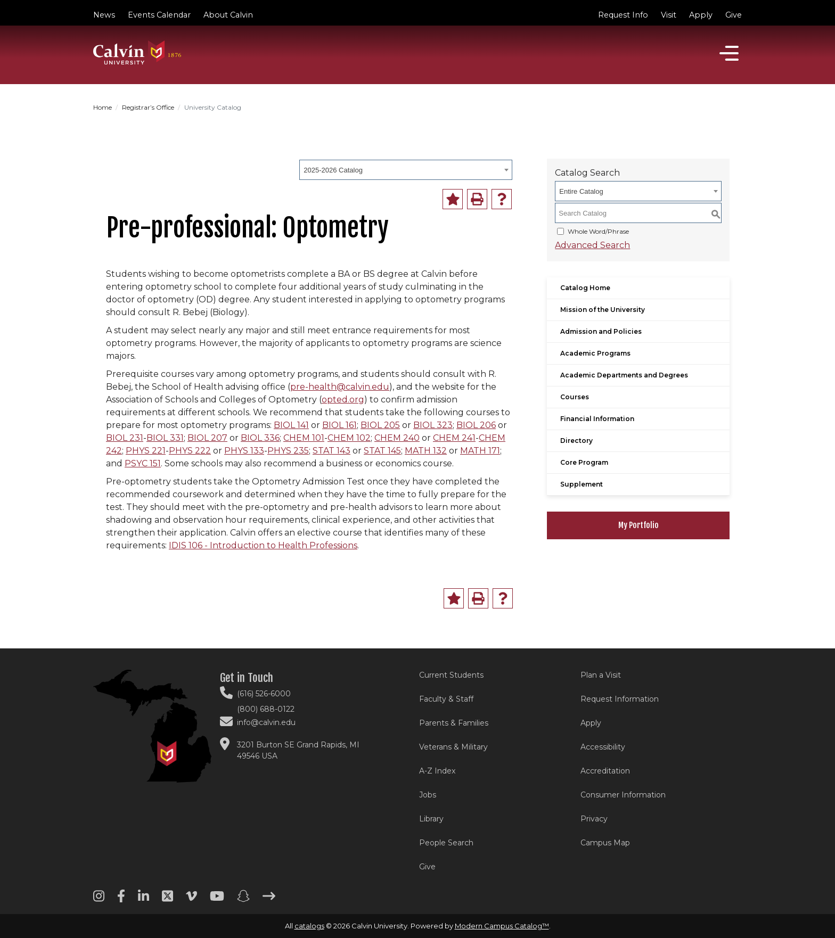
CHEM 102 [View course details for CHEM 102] (349, 438)
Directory (576, 441)
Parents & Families (453, 723)
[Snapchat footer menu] (243, 899)
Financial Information (597, 419)
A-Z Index (437, 771)
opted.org (343, 399)
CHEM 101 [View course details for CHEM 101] (303, 438)
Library (431, 819)
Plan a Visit (600, 675)
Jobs (427, 795)
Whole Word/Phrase (598, 231)
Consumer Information (623, 795)
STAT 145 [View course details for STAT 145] (382, 451)
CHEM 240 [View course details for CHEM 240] (397, 438)
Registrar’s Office (148, 107)
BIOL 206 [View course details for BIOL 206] (476, 425)
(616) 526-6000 (264, 693)
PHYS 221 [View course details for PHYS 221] (146, 451)
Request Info (623, 15)
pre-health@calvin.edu (339, 387)
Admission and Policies (601, 331)
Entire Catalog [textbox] (581, 191)
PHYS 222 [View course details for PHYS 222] (190, 451)
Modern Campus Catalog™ (502, 925)
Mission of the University (602, 310)
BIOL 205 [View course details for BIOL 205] (380, 425)
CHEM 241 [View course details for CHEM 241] (454, 438)
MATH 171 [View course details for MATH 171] (480, 451)
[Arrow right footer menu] (269, 899)
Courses (574, 397)
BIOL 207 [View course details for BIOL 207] (207, 438)
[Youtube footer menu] (217, 899)
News (104, 15)
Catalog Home (585, 288)
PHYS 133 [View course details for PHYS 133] (244, 451)
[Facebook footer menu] (121, 899)
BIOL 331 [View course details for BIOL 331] (165, 438)
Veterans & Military (453, 747)
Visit (668, 15)
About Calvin (228, 15)
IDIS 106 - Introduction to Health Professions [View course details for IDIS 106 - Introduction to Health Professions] (263, 545)
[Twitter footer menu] (167, 899)
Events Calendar (159, 15)
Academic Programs (595, 353)
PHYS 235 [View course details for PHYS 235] (288, 451)
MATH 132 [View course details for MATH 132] (426, 451)
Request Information (619, 699)
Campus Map (605, 843)
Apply (701, 15)
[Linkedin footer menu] (143, 899)
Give (733, 15)
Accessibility (602, 747)
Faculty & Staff (446, 699)
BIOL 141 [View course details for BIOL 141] (291, 425)
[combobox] (405, 170)
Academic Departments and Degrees (624, 375)
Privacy (594, 819)
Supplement (581, 484)
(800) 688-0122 (265, 709)
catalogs (309, 925)
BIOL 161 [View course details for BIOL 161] (339, 425)
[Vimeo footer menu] (191, 899)
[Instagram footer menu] (98, 899)
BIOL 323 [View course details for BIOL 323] (433, 425)
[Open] (729, 53)
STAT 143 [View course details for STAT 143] (331, 451)
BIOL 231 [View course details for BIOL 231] (124, 438)
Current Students (451, 675)
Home (102, 107)
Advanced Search (592, 245)
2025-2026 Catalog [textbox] (333, 170)
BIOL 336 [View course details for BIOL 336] (260, 438)
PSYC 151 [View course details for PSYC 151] (143, 463)
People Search (446, 843)
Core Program (584, 462)
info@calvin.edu (266, 722)
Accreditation (605, 771)
